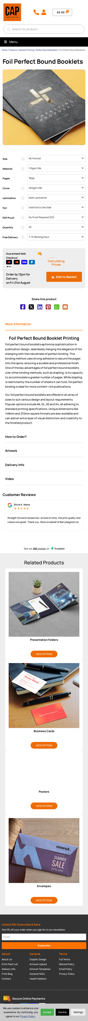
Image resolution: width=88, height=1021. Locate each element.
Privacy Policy (27, 1016)
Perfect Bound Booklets (47, 49)
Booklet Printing (26, 49)
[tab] (44, 324)
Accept (47, 1012)
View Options (44, 654)
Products (13, 49)
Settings (78, 1012)
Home (4, 49)
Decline (62, 1012)
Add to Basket (64, 277)
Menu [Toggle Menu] (10, 42)
